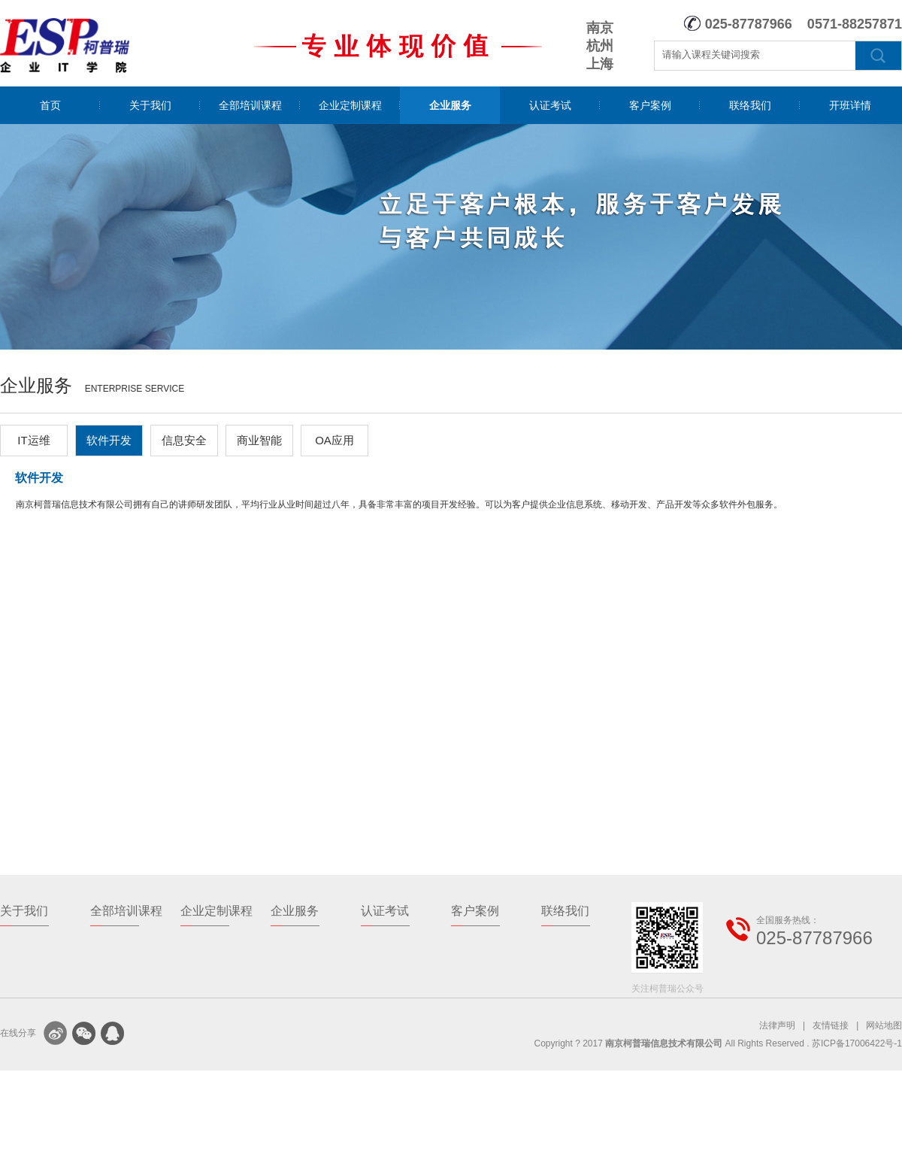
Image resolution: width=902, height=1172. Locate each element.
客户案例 (650, 105)
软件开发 (109, 440)
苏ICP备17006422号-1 (857, 1043)
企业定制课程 (350, 105)
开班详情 (850, 105)
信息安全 (184, 440)
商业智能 (259, 440)
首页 (50, 105)
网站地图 (884, 1025)
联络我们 (750, 105)
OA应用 (334, 440)
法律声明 (777, 1025)
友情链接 (831, 1025)
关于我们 (150, 105)
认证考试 (550, 105)
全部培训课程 (250, 105)
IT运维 (33, 440)
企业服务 (450, 105)
